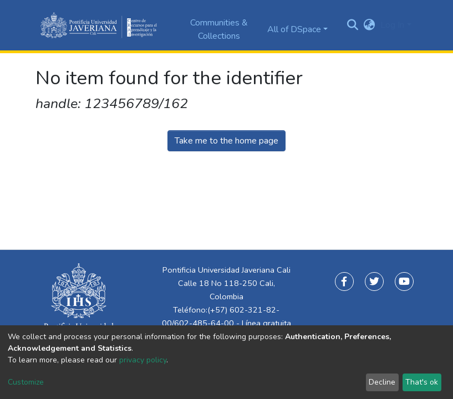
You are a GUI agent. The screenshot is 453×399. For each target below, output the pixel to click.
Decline (382, 382)
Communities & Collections (219, 29)
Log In (392, 25)
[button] (369, 25)
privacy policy (142, 360)
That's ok (421, 382)
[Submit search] (352, 25)
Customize (26, 382)
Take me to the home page (226, 141)
